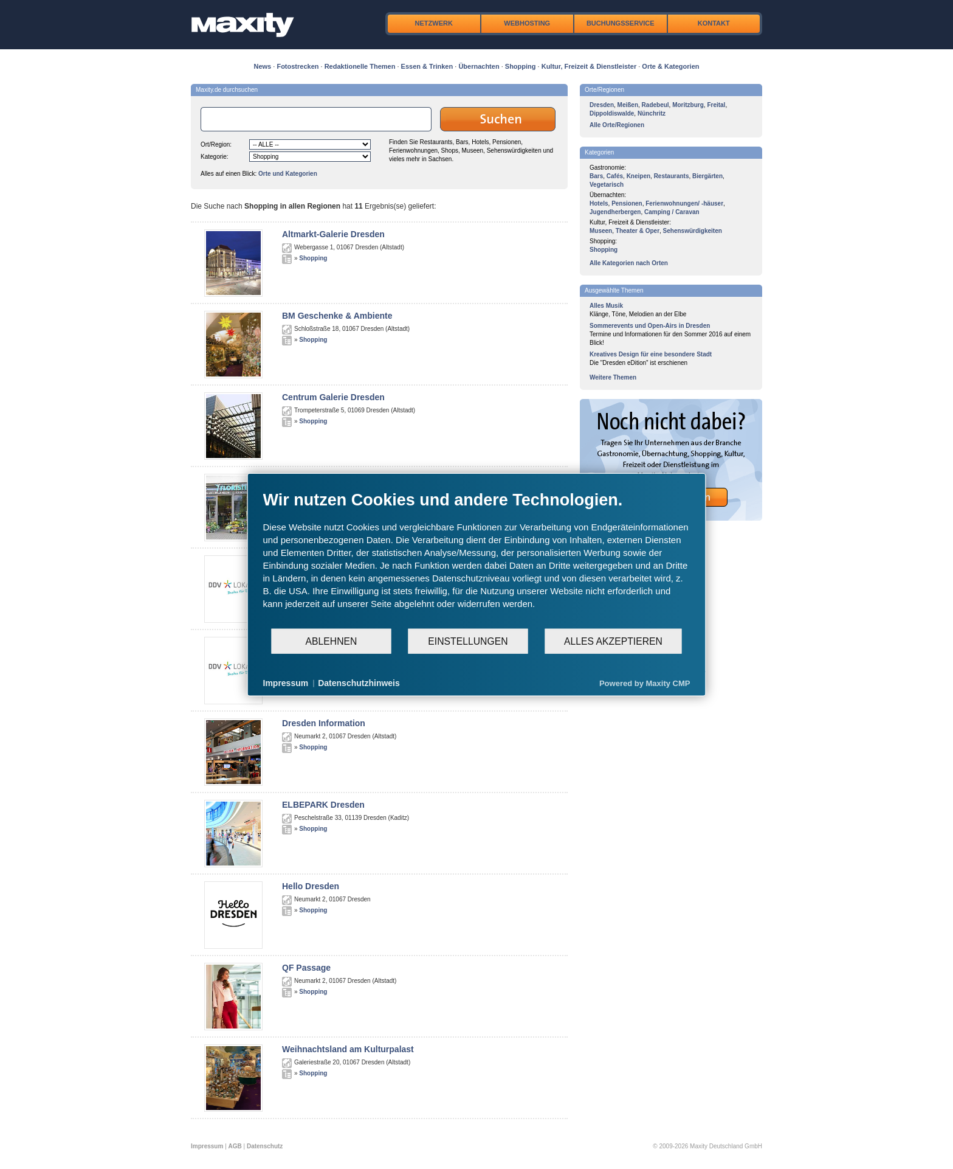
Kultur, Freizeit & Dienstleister (589, 66)
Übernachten (478, 66)
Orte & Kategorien (670, 66)
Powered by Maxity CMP (644, 682)
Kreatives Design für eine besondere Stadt (651, 354)
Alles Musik (606, 305)
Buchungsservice (621, 23)
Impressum (207, 1146)
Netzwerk (434, 23)
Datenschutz (265, 1146)
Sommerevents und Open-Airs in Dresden (650, 325)
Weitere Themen (613, 377)
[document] (476, 559)
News (263, 66)
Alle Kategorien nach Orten (629, 263)
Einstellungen (467, 641)
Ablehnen (331, 641)
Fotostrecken (297, 66)
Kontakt (714, 23)
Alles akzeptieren (613, 641)
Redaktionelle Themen (360, 66)
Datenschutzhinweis (359, 683)
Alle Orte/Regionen (617, 125)
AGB (235, 1146)
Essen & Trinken (427, 66)
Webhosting (527, 23)
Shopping (520, 66)
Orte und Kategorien (287, 173)
